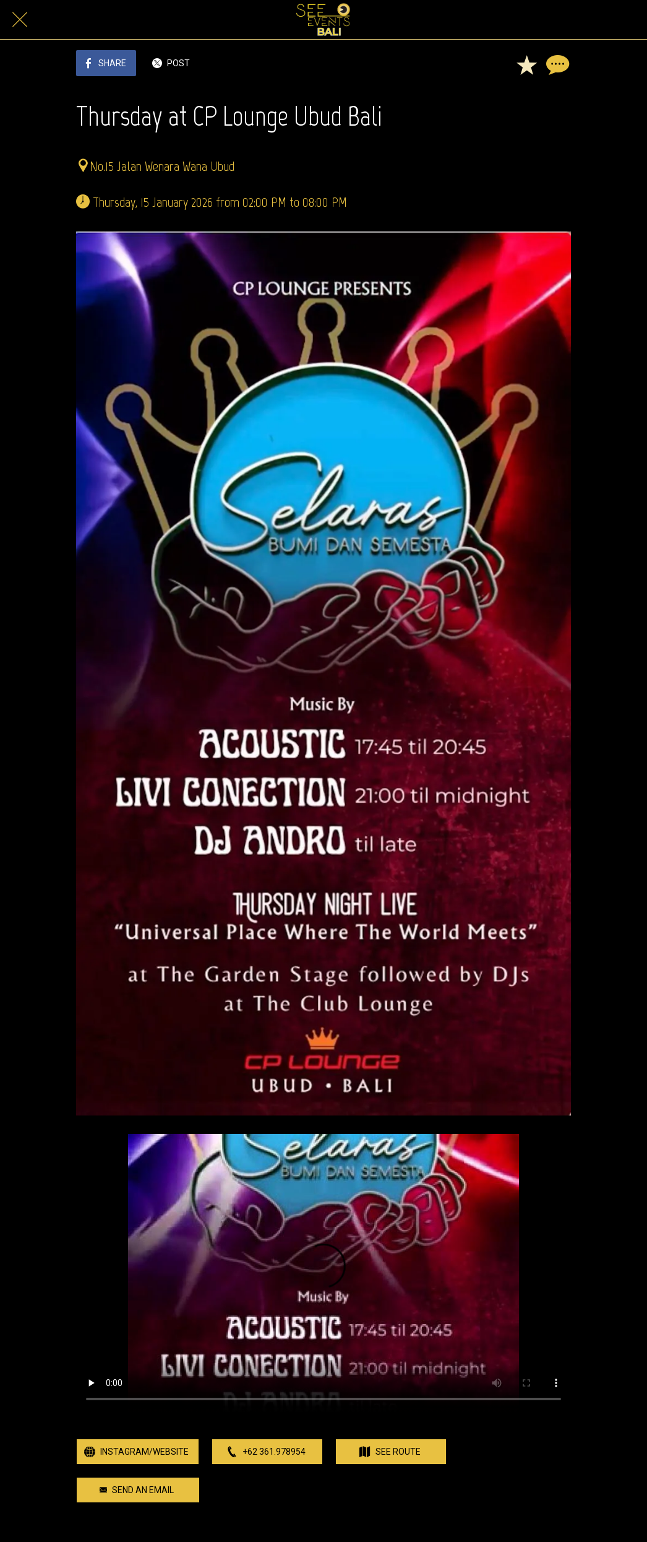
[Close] (19, 19)
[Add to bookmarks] (526, 64)
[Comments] (556, 64)
